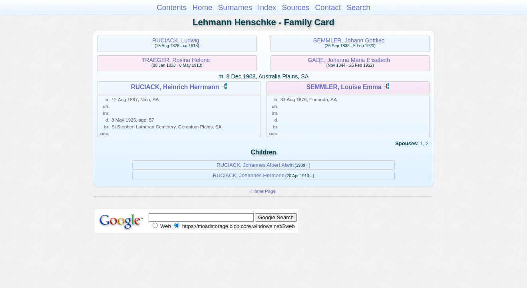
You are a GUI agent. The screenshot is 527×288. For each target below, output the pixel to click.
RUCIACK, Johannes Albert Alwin (255, 165)
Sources (296, 7)
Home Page (263, 191)
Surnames (235, 7)
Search (358, 7)
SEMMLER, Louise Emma (344, 87)
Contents (172, 7)
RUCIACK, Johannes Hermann (248, 175)
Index (267, 7)
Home (202, 7)
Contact (328, 7)
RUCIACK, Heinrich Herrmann (175, 87)
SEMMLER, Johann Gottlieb (349, 40)
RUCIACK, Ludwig (175, 40)
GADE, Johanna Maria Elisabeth (349, 60)
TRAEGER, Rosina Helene (175, 60)
